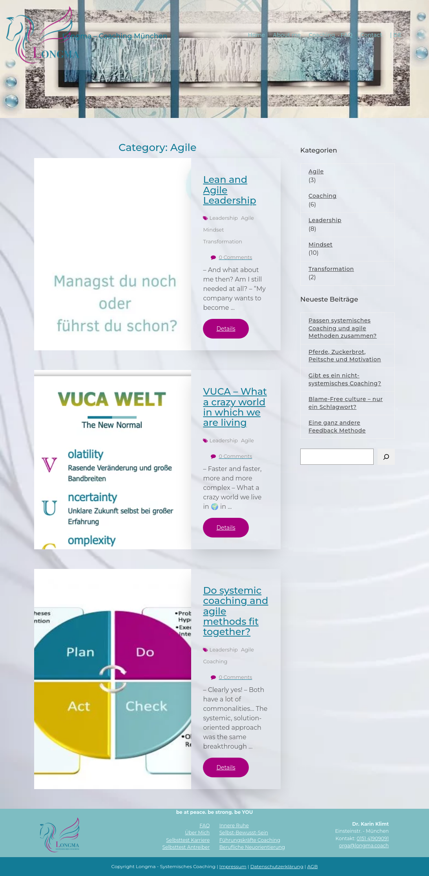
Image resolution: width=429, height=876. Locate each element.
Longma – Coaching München (114, 35)
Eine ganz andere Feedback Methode (337, 426)
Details (225, 328)
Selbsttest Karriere (188, 840)
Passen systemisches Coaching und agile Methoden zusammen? (343, 328)
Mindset (213, 229)
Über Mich (197, 833)
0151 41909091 (373, 838)
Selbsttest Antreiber (186, 847)
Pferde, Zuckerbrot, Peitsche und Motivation (345, 355)
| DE (396, 34)
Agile (247, 218)
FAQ (346, 34)
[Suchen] (386, 457)
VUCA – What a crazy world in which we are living (235, 407)
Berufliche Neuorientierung (252, 847)
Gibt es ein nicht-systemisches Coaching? (345, 379)
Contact (372, 34)
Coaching (322, 34)
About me (287, 34)
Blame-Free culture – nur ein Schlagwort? (346, 403)
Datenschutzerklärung (276, 866)
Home (256, 34)
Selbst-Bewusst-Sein (243, 833)
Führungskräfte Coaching (249, 840)
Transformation (222, 241)
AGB (312, 866)
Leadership (224, 218)
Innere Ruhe (234, 825)
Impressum (232, 866)
